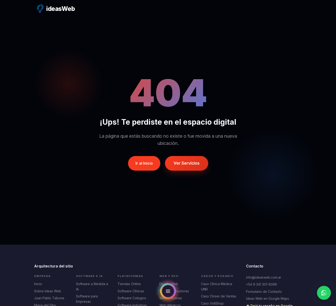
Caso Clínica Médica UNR (216, 286)
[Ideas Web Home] (54, 9)
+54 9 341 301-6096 (261, 284)
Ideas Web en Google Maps (267, 298)
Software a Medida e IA (92, 286)
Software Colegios (132, 298)
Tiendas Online (129, 284)
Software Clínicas (131, 291)
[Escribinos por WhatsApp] (324, 293)
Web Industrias (170, 298)
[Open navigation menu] (168, 291)
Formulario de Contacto (264, 291)
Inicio (38, 284)
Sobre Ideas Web (47, 291)
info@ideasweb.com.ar (263, 277)
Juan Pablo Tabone (49, 298)
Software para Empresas (87, 298)
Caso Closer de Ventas (218, 296)
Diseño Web (168, 284)
